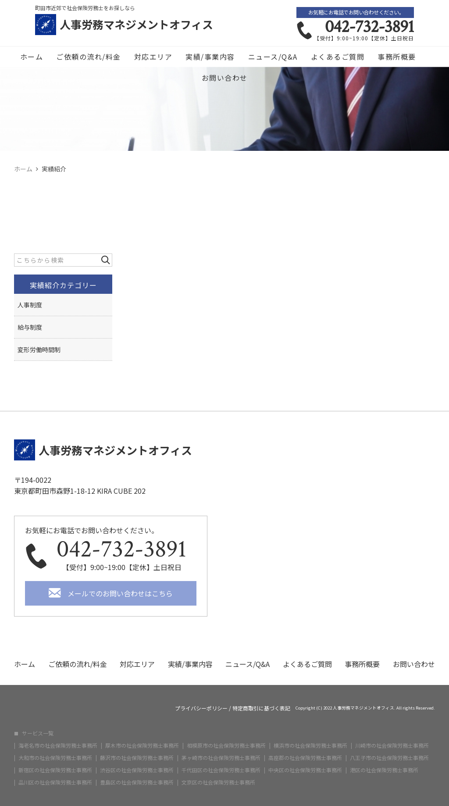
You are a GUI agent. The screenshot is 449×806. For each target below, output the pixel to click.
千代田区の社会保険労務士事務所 (221, 770)
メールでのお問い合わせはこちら (120, 593)
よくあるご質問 (338, 56)
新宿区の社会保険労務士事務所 (55, 770)
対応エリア (153, 56)
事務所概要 (397, 56)
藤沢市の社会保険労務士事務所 (137, 757)
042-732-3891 (369, 27)
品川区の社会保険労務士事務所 (55, 782)
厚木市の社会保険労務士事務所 (142, 745)
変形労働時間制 (39, 349)
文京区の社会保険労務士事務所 (218, 782)
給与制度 (30, 327)
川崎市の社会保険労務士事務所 (392, 745)
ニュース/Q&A (273, 56)
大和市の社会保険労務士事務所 (55, 757)
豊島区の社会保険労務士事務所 (137, 782)
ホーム (31, 56)
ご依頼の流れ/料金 (88, 56)
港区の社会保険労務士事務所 (384, 770)
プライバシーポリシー (201, 708)
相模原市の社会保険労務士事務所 (226, 745)
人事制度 (30, 304)
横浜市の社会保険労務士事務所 (310, 745)
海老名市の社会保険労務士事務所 (57, 745)
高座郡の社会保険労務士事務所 (305, 757)
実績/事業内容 (210, 56)
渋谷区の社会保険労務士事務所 (137, 770)
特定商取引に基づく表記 (261, 708)
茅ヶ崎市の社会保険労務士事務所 (221, 757)
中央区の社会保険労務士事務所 (305, 770)
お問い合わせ (225, 77)
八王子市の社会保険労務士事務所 (389, 757)
